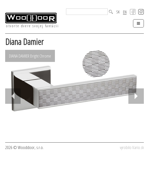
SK (118, 12)
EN (125, 12)
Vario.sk (138, 147)
